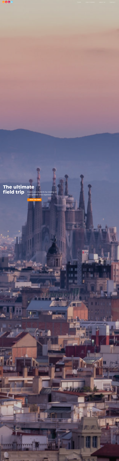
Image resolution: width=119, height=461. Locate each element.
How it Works (90, 2)
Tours (79, 2)
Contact (113, 2)
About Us (102, 2)
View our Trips (35, 270)
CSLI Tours (7, 2)
